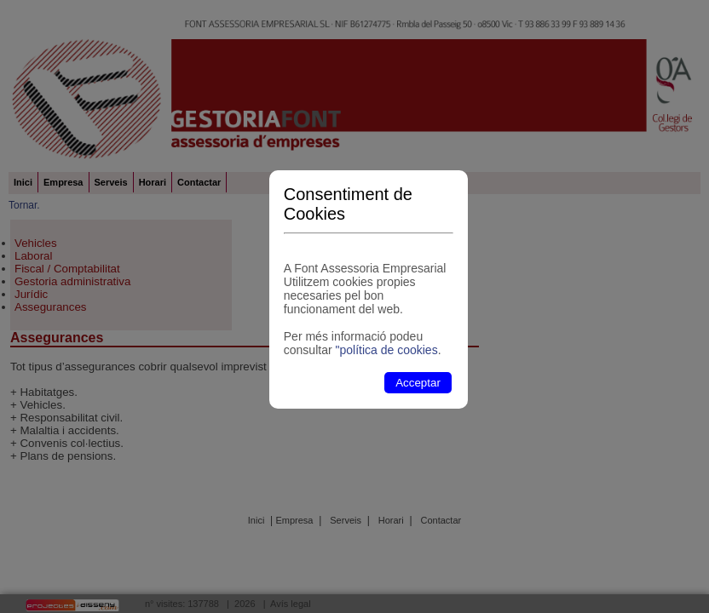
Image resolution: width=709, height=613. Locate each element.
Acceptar (418, 382)
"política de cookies (386, 350)
